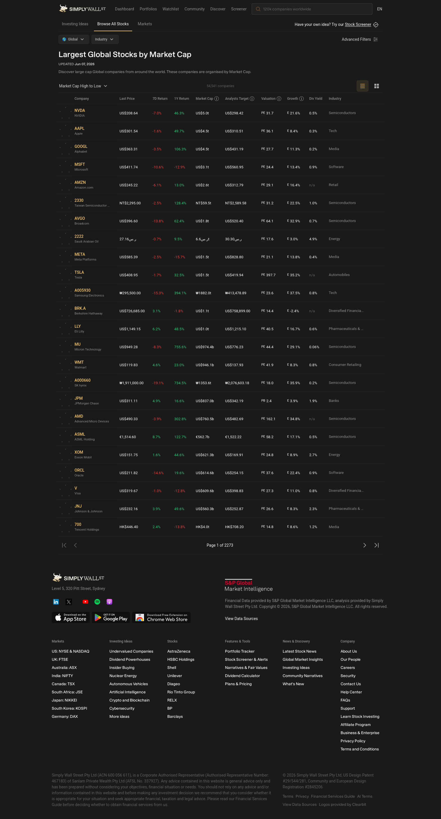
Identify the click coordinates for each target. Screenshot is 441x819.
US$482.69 (235, 419)
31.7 (268, 113)
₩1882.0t (205, 293)
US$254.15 (235, 472)
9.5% (180, 239)
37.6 (268, 473)
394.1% (182, 293)
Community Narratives (303, 675)
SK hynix (81, 386)
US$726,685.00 (133, 311)
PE (264, 113)
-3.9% (158, 419)
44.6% (181, 455)
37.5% (294, 293)
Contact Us (351, 684)
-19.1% (159, 383)
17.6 (268, 239)
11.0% (294, 491)
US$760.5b (206, 419)
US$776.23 (235, 347)
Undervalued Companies (131, 651)
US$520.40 (235, 221)
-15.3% (159, 293)
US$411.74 (129, 167)
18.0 (268, 383)
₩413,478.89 (237, 293)
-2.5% (158, 203)
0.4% (314, 257)
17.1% (294, 437)
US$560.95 (235, 167)
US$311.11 (129, 401)
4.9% (314, 239)
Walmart (81, 368)
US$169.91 (235, 455)
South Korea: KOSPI (69, 708)
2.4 (267, 401)
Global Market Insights (303, 659)
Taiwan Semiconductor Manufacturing (95, 206)
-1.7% (158, 275)
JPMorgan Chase (87, 404)
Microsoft (82, 170)
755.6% (182, 347)
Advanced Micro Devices (93, 422)
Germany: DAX (65, 716)
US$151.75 (129, 455)
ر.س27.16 (128, 239)
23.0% (181, 365)
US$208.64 (129, 113)
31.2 (268, 203)
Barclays (175, 716)
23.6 (268, 293)
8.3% (293, 365)
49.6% (181, 508)
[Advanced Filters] (360, 39)
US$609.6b (206, 490)
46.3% (181, 113)
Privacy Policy (353, 741)
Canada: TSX (63, 684)
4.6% (158, 365)
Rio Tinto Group (181, 692)
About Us (349, 651)
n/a (313, 185)
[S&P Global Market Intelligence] (249, 586)
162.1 (269, 419)
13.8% (294, 257)
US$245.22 (129, 185)
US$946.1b (206, 365)
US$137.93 (235, 365)
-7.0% (158, 113)
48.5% (181, 329)
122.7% (182, 437)
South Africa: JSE (67, 692)
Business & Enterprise (360, 732)
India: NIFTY (62, 675)
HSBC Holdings (180, 659)
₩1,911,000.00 (132, 383)
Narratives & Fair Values (246, 667)
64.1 (268, 221)
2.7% (314, 455)
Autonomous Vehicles (128, 684)
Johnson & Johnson (89, 512)
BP (169, 708)
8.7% (158, 437)
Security (348, 675)
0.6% (314, 329)
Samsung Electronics (90, 296)
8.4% (293, 131)
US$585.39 (129, 257)
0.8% (314, 293)
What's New (293, 684)
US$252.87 (235, 508)
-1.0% (158, 490)
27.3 (268, 491)
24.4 (268, 167)
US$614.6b (206, 472)
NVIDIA (80, 116)
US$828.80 (235, 257)
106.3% (182, 149)
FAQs (345, 700)
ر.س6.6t (204, 239)
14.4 (268, 311)
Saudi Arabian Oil (87, 242)
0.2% (314, 149)
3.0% (293, 239)
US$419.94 (235, 275)
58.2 (268, 437)
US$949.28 (129, 347)
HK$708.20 (236, 527)
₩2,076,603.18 (238, 383)
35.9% (294, 383)
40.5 (268, 329)
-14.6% (159, 472)
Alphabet (81, 152)
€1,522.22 (235, 437)
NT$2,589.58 (237, 203)
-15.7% (181, 257)
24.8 (268, 455)
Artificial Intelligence (127, 692)
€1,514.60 (128, 437)
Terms (288, 796)
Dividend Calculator (242, 675)
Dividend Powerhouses (129, 659)
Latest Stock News (299, 651)
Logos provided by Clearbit (342, 804)
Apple (79, 134)
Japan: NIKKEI (64, 700)
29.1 (268, 185)
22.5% (294, 203)
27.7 (268, 149)
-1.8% (180, 311)
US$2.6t (204, 185)
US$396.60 (129, 221)
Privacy (302, 796)
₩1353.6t (205, 383)
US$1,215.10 (237, 329)
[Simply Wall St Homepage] (82, 9)
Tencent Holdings (88, 530)
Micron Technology (89, 350)
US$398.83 (235, 490)
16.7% (294, 329)
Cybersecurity (121, 708)
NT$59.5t (205, 203)
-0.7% (158, 239)
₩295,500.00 (131, 293)
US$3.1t (204, 167)
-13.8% (159, 221)
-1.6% (158, 131)
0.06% (315, 347)
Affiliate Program (356, 724)
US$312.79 (235, 185)
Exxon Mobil (84, 458)
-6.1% (158, 185)
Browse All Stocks (113, 24)
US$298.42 (235, 113)
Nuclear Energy (123, 675)
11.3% (294, 149)
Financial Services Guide (333, 796)
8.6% (293, 527)
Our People (351, 659)
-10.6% (159, 167)
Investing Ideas (75, 24)
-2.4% (294, 311)
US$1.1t (204, 311)
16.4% (294, 185)
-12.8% (181, 490)
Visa (78, 494)
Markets (145, 24)
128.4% (182, 203)
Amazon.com (84, 188)
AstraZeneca (178, 651)
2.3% (314, 508)
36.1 (268, 131)
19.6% (181, 472)
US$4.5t (204, 131)
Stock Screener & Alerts (246, 659)
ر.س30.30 (235, 239)
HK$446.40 (129, 527)
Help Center (351, 692)
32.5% (181, 275)
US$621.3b (206, 455)
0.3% (314, 131)
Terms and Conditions (360, 749)
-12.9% (181, 167)
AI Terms (364, 796)
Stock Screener (358, 24)
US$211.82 (129, 472)
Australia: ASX (64, 667)
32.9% (294, 221)
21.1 (268, 257)
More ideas (119, 716)
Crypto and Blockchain (129, 700)
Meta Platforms (86, 260)
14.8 (268, 527)
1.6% (158, 455)
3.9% (293, 401)
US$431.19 (235, 149)
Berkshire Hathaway (89, 314)
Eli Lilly (80, 332)
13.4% (294, 167)
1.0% (314, 203)
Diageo (173, 684)
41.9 (268, 365)
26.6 (268, 509)
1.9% (314, 401)
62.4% (181, 221)
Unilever (174, 675)
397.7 (269, 275)
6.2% (158, 329)
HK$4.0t (204, 527)
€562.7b (204, 437)
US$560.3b (206, 508)
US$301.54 (129, 131)
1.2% (314, 527)
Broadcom (82, 224)
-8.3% (158, 347)
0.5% (314, 113)
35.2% (294, 275)
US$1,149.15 (131, 329)
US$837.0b (206, 401)
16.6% (181, 401)
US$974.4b (206, 347)
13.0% (181, 185)
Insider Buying (121, 667)
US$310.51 (235, 131)
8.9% (293, 455)
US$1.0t (204, 329)
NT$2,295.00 (131, 203)
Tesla (79, 278)
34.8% (294, 419)
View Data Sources (241, 618)
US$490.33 (129, 419)
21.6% (294, 113)
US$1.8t (204, 221)
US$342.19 (235, 401)
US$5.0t (204, 113)
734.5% (182, 383)
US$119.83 (129, 365)
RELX (172, 700)
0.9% (314, 167)
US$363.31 (129, 149)
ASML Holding (85, 440)
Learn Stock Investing (360, 716)
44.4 (268, 347)
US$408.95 (129, 275)
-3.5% (158, 149)
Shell (171, 667)
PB (264, 401)
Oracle (79, 476)
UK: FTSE (60, 659)
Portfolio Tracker (240, 651)
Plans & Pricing (238, 684)
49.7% (181, 131)
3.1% (158, 311)
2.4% (158, 527)
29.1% (294, 347)
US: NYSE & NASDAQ (70, 651)
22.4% (294, 473)
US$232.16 (129, 508)
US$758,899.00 (239, 311)
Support (348, 708)
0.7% (314, 221)
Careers (348, 667)
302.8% (182, 419)
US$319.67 (129, 490)
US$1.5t (204, 257)
